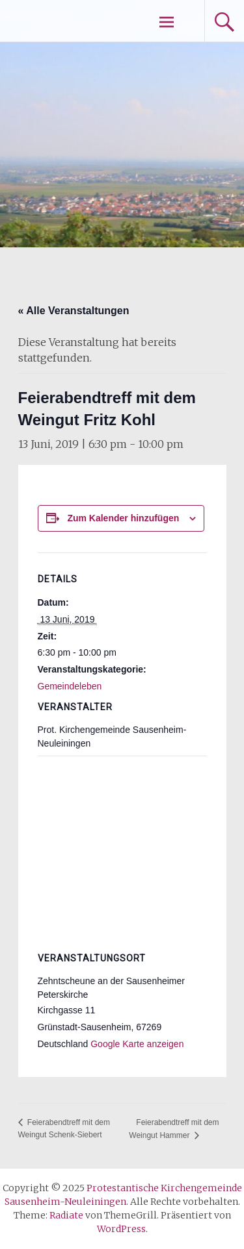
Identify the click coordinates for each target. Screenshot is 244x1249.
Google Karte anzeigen (136, 1044)
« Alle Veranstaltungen (73, 310)
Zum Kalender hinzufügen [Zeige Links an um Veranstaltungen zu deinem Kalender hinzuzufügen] (123, 518)
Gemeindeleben (70, 686)
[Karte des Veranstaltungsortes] (122, 849)
